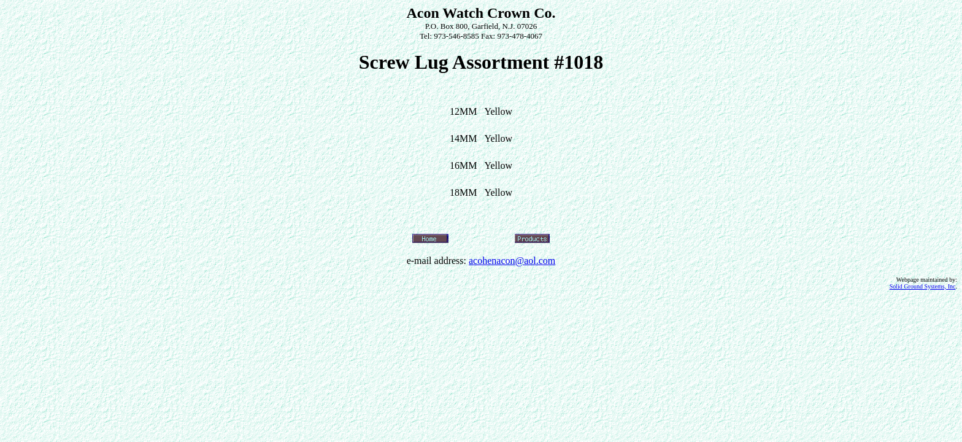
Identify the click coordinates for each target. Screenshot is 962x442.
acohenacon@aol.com (512, 260)
